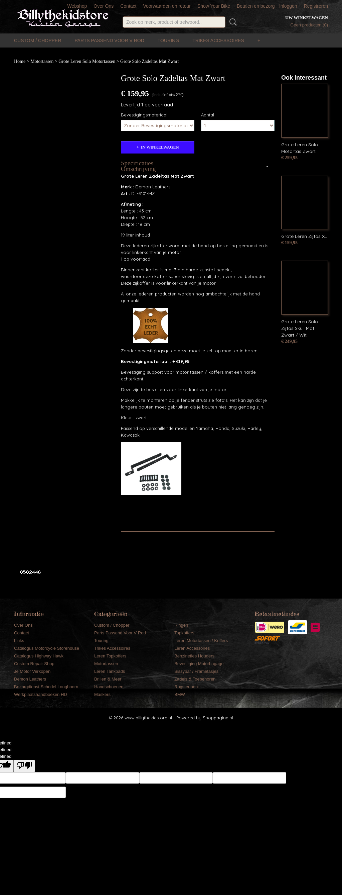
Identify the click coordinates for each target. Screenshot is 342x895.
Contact (128, 6)
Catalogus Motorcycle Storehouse (46, 648)
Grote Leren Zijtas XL (304, 236)
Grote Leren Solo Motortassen (86, 61)
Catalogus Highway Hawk (38, 655)
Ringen (181, 625)
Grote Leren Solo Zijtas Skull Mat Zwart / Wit (299, 328)
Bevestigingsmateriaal (144, 114)
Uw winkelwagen (306, 17)
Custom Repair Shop (34, 663)
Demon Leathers (30, 679)
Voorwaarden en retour (166, 6)
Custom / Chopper (37, 40)
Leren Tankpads (109, 671)
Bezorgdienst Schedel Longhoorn (46, 686)
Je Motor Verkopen (32, 671)
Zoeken (232, 22)
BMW (179, 694)
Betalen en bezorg (256, 6)
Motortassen (41, 61)
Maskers (102, 694)
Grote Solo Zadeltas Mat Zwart (149, 61)
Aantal (207, 114)
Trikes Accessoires (218, 40)
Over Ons (104, 6)
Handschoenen (108, 686)
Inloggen (288, 6)
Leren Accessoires (192, 648)
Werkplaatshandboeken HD (40, 694)
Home (19, 61)
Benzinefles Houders (194, 655)
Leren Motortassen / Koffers (201, 640)
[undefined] (24, 766)
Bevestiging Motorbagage (198, 663)
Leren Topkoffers (110, 655)
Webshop (77, 6)
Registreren (316, 6)
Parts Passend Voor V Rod (109, 40)
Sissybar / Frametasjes (196, 671)
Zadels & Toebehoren (194, 679)
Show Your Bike (213, 6)
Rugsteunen (186, 686)
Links (19, 640)
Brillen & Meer (108, 679)
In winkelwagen (160, 147)
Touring (168, 40)
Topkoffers (184, 632)
